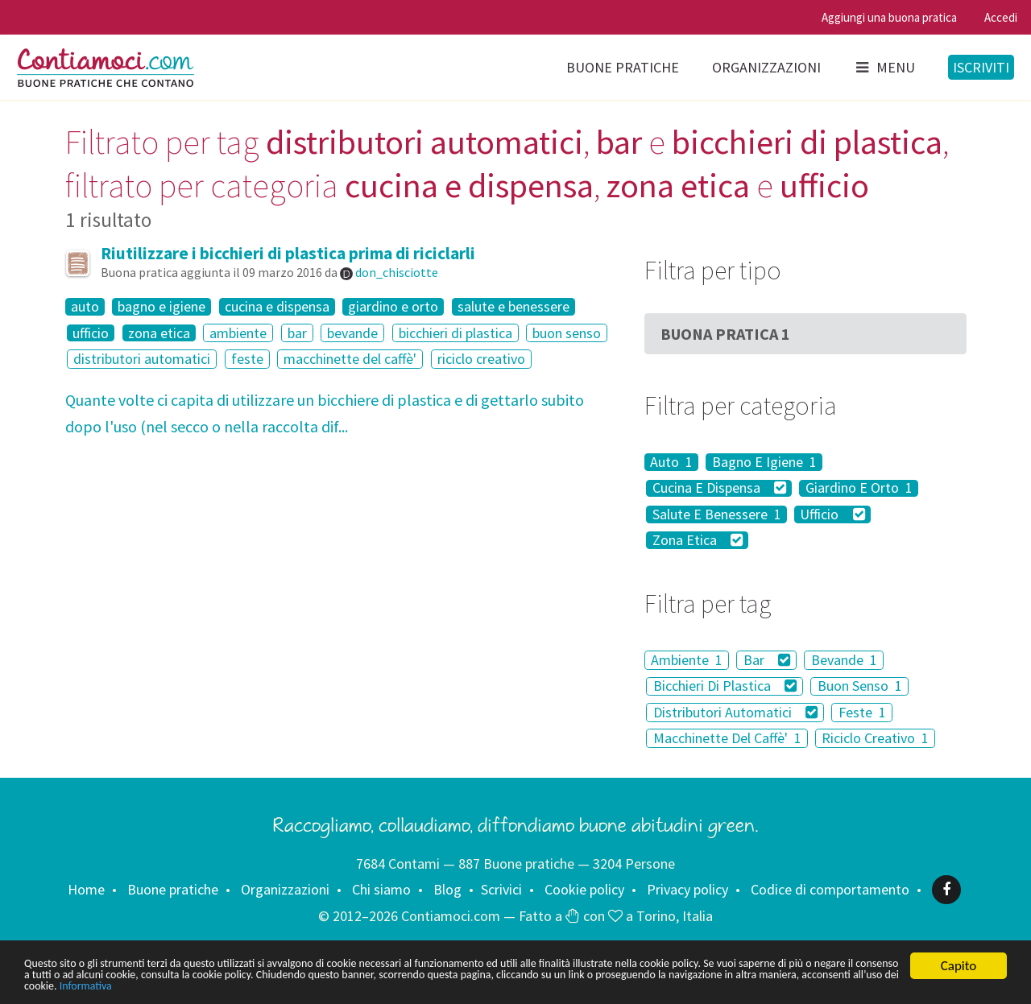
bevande (352, 333)
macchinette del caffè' (350, 358)
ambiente (238, 333)
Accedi (1000, 17)
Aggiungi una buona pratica (889, 17)
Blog (447, 889)
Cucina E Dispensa (719, 489)
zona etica (159, 333)
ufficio (90, 333)
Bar (767, 660)
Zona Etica (697, 540)
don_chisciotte (396, 272)
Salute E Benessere (716, 514)
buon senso (566, 333)
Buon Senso (860, 686)
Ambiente (687, 660)
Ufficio (832, 514)
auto (85, 307)
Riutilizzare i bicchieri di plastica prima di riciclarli (288, 253)
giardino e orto (393, 307)
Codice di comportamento (830, 889)
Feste (862, 712)
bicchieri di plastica (455, 333)
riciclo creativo (481, 358)
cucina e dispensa (277, 307)
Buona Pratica (725, 334)
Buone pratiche (622, 67)
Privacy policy (687, 889)
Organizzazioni (766, 67)
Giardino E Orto (859, 489)
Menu (884, 67)
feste (247, 358)
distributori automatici (141, 358)
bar (297, 333)
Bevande (844, 660)
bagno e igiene (161, 307)
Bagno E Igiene (764, 462)
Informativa (505, 985)
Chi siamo (381, 889)
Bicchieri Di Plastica (725, 686)
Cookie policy (584, 889)
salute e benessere (513, 307)
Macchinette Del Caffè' (727, 738)
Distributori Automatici (735, 712)
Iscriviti (981, 67)
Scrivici (501, 889)
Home (86, 889)
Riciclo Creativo (875, 738)
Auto (671, 462)
